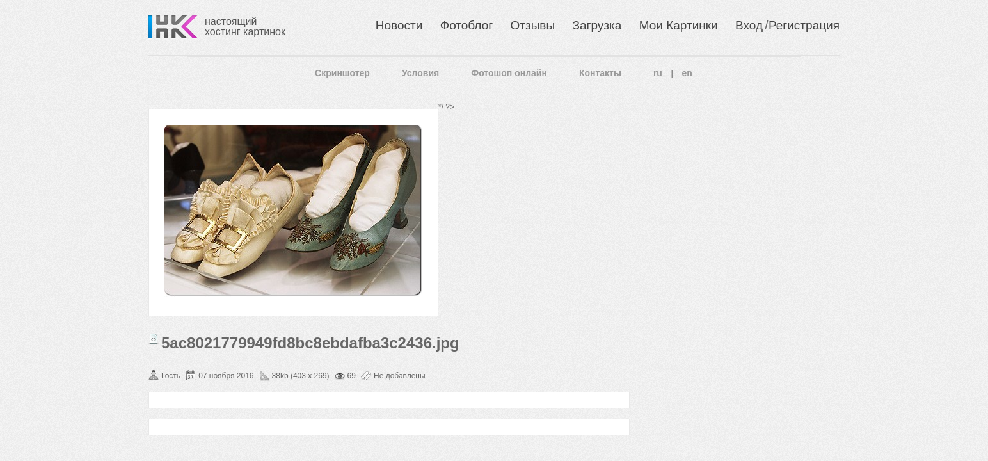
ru (657, 73)
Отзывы (533, 25)
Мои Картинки (678, 25)
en (687, 73)
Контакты (600, 73)
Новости (399, 25)
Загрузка (596, 25)
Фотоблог (466, 25)
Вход (749, 25)
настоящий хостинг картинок (245, 26)
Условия (420, 73)
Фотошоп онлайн (509, 73)
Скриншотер (342, 73)
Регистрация (804, 25)
